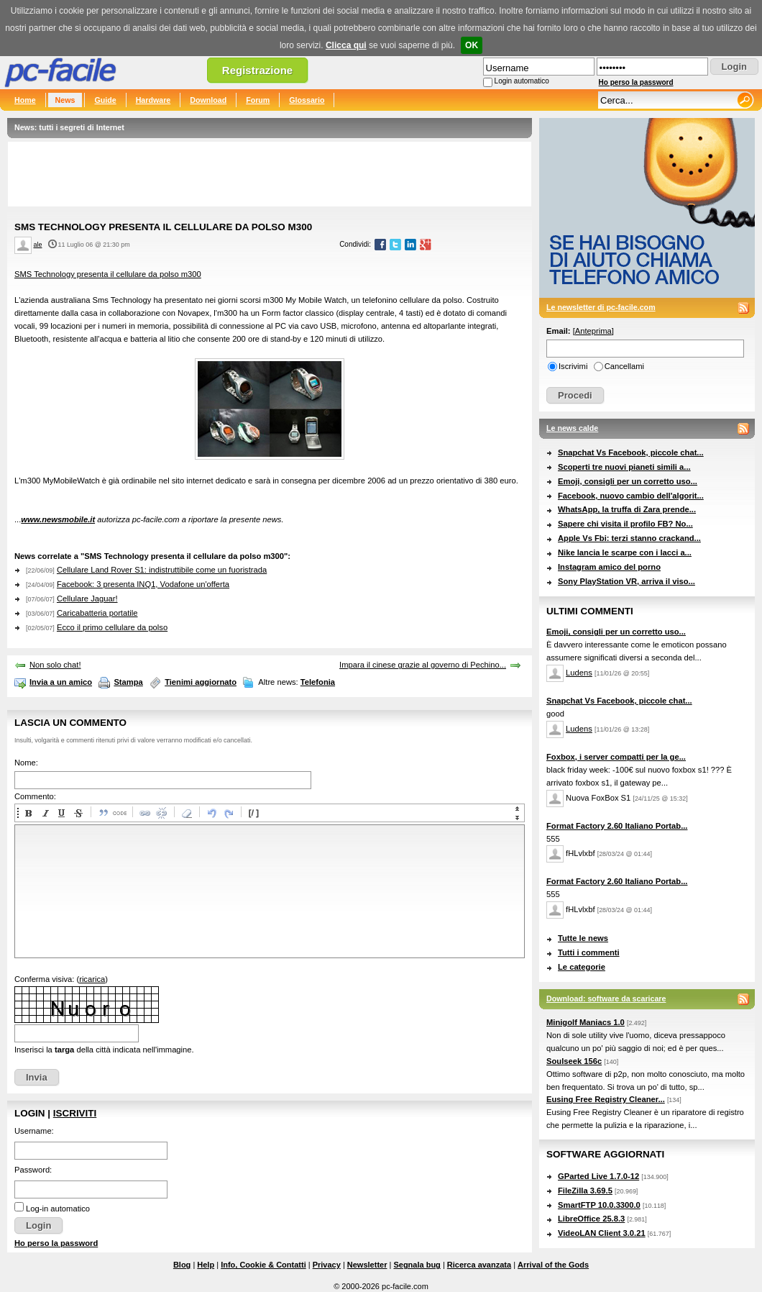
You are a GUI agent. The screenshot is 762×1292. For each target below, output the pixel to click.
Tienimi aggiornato (201, 682)
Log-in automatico (58, 1208)
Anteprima (593, 331)
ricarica (92, 979)
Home (25, 100)
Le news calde (572, 428)
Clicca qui (346, 45)
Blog (181, 1264)
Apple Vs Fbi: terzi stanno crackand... (629, 538)
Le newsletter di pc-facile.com (601, 307)
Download (208, 100)
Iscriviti (74, 1113)
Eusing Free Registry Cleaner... (605, 1099)
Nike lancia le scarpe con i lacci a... (625, 552)
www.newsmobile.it (58, 519)
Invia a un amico (60, 682)
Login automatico (522, 81)
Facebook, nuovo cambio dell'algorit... (631, 495)
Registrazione (257, 70)
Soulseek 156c (574, 1061)
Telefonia (317, 682)
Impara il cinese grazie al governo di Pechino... (422, 664)
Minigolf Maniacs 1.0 (585, 1022)
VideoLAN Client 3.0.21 (602, 1233)
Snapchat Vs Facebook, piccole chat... (631, 452)
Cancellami (624, 366)
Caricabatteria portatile (97, 613)
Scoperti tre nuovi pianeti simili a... (624, 467)
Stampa (128, 682)
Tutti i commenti (589, 952)
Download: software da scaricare (606, 998)
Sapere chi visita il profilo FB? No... (625, 523)
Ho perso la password (636, 82)
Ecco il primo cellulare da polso (112, 627)
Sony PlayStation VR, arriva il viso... (626, 581)
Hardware (153, 100)
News (65, 100)
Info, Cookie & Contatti (263, 1264)
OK (471, 45)
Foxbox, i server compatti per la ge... (616, 756)
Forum (258, 100)
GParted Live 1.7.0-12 (598, 1176)
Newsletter (367, 1264)
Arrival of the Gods (553, 1264)
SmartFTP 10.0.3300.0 (599, 1205)
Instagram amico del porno (609, 567)
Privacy (327, 1264)
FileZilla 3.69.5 (585, 1190)
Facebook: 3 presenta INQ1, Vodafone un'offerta (143, 584)
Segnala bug (416, 1264)
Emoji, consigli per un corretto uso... (627, 481)
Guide (105, 100)
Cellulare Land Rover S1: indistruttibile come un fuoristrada (162, 569)
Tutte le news (583, 938)
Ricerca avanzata (479, 1264)
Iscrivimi (573, 366)
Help (205, 1264)
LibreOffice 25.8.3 (591, 1218)
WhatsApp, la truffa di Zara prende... (627, 509)
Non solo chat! (55, 664)
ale (38, 244)
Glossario (306, 100)
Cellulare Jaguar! (87, 598)
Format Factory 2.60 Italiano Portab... (616, 826)
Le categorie (581, 967)
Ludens (579, 672)
